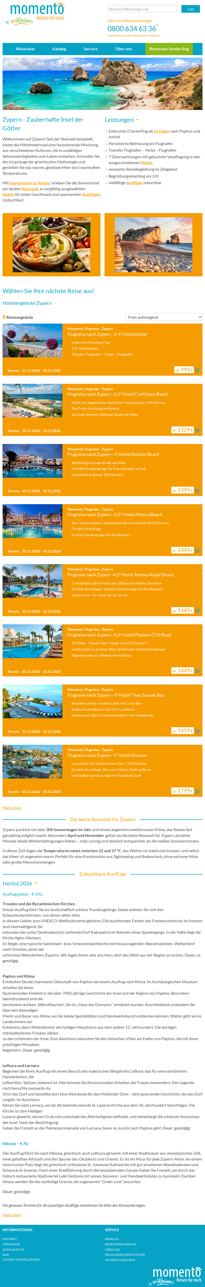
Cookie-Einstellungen (21, 1259)
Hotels (8, 194)
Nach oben (12, 807)
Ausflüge (134, 182)
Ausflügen (91, 194)
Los (191, 8)
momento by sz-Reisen (30, 182)
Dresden (161, 131)
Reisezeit (30, 188)
